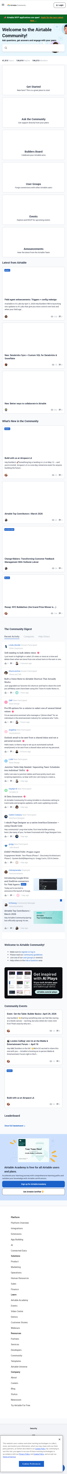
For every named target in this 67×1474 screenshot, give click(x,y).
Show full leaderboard (15, 1125)
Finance (15, 1289)
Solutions (15, 1255)
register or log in (28, 952)
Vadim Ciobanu (15, 814)
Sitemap (33, 1442)
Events (14, 1305)
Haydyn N (13, 788)
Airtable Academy (19, 1300)
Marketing (16, 1267)
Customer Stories (19, 1322)
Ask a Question (31, 960)
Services (15, 1344)
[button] (3, 5)
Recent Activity (11, 636)
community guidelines (33, 954)
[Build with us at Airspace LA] (33, 452)
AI (12, 1245)
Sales (13, 1283)
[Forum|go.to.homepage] (16, 5)
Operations (16, 1272)
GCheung (13, 903)
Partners (15, 1338)
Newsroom (16, 1399)
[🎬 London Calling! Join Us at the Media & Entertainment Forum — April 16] (33, 1051)
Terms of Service (9, 1472)
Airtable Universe (19, 1366)
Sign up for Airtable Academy (33, 1184)
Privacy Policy (24, 1469)
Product (15, 1261)
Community (16, 1355)
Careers (14, 1383)
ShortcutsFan (14, 671)
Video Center (17, 1311)
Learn (13, 1294)
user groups (28, 957)
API (33, 1435)
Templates (16, 1361)
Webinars (15, 1327)
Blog (13, 1388)
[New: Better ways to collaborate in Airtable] (33, 392)
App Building (17, 1239)
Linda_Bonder (15, 645)
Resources (16, 1333)
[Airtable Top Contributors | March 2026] (33, 502)
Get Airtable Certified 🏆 (33, 1191)
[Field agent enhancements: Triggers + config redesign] (33, 293)
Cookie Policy (40, 1464)
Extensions (16, 1233)
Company (15, 1371)
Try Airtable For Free (20, 1405)
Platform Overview (20, 1222)
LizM (11, 759)
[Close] (60, 1455)
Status (14, 1394)
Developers (16, 1349)
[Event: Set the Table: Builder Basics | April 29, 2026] (33, 1022)
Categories (29, 636)
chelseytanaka (15, 870)
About (14, 1377)
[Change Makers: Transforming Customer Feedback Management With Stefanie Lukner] (33, 549)
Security (33, 1428)
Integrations (17, 1228)
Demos (14, 1316)
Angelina (12, 730)
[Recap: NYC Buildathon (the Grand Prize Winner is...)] (33, 595)
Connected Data (19, 1250)
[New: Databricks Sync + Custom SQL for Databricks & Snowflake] (33, 346)
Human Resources (20, 1278)
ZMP (11, 700)
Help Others (44, 636)
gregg (11, 844)
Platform (15, 1217)
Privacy (33, 1449)
